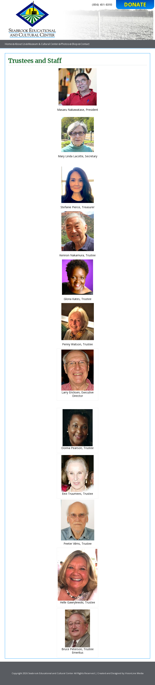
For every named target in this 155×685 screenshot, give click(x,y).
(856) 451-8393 (102, 4)
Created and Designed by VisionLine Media (120, 673)
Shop (75, 44)
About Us (20, 44)
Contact (85, 44)
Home (8, 44)
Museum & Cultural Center (43, 44)
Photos (65, 44)
